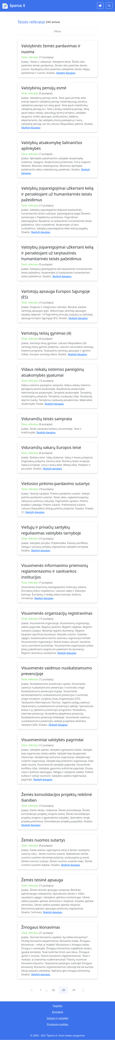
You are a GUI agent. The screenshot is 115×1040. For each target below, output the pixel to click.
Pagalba (57, 1005)
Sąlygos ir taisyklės (57, 1018)
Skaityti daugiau (65, 73)
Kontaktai (57, 1012)
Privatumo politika (57, 1024)
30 (73, 990)
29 (63, 990)
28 (53, 990)
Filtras (57, 31)
